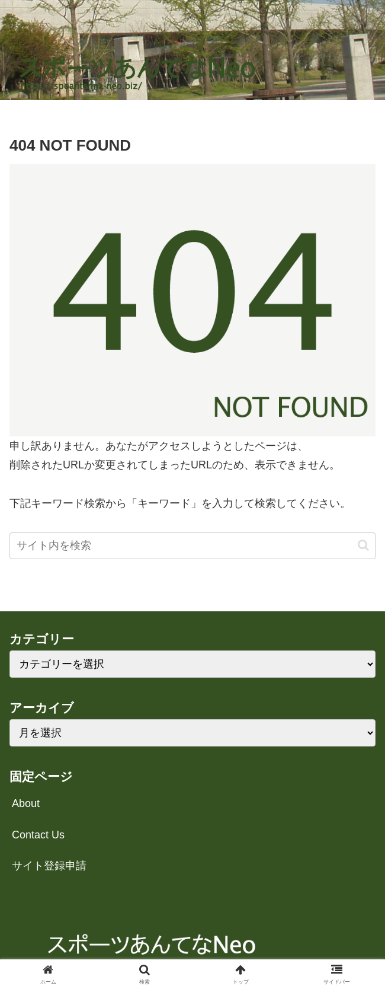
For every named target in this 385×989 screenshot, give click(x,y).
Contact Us (38, 835)
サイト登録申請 (49, 866)
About (26, 803)
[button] (363, 545)
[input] (192, 545)
